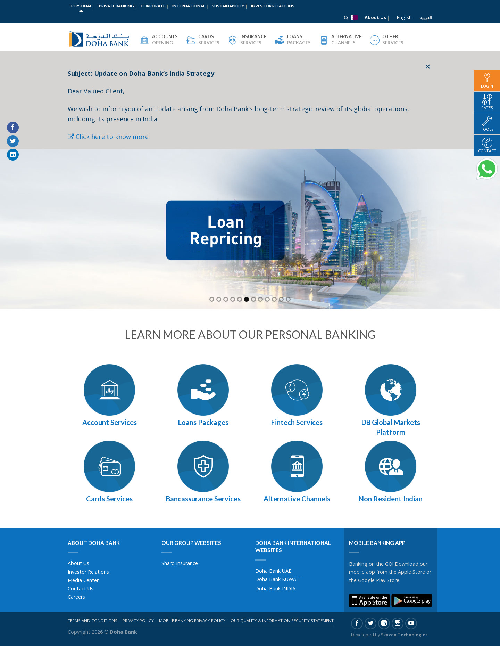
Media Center (83, 580)
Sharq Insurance (179, 563)
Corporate (153, 5)
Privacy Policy (138, 620)
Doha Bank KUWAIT (278, 579)
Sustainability (228, 5)
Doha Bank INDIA (275, 588)
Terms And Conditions (92, 620)
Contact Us (80, 588)
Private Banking (116, 5)
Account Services (109, 422)
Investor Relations (272, 5)
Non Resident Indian (391, 498)
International (188, 5)
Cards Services (109, 498)
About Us (375, 17)
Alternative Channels (297, 498)
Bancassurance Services (203, 498)
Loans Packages (203, 422)
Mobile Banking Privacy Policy (192, 620)
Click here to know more (108, 136)
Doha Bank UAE (273, 570)
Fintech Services (297, 422)
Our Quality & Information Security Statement (282, 620)
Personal (81, 5)
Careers (76, 597)
